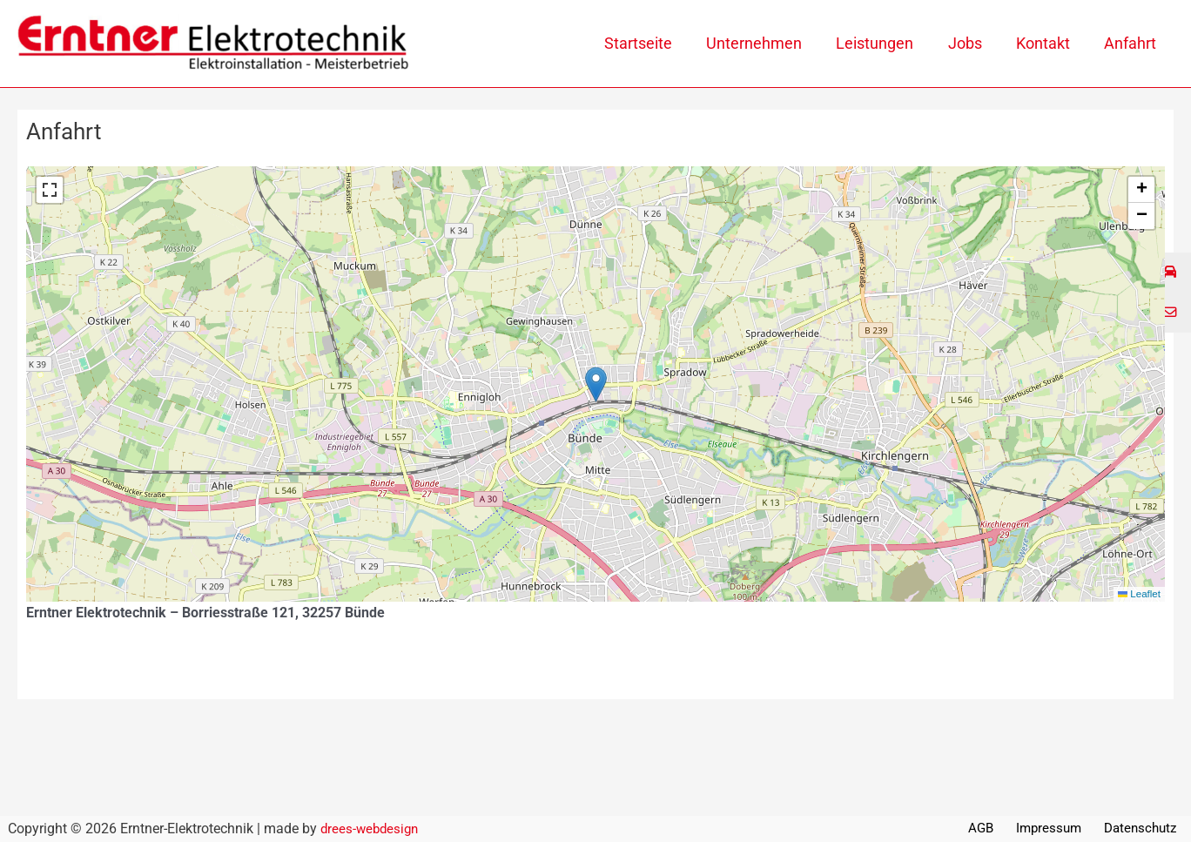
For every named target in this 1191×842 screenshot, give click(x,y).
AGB (995, 828)
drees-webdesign (371, 828)
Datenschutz (1144, 828)
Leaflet (1138, 594)
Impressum (1057, 828)
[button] (596, 384)
